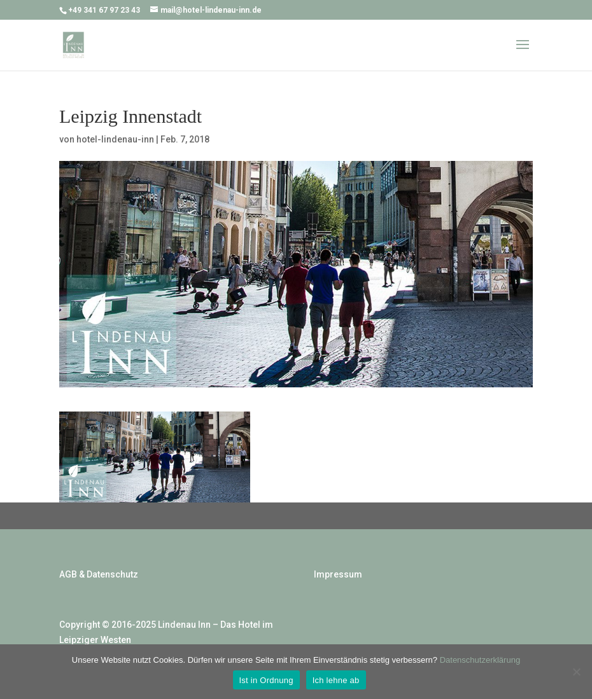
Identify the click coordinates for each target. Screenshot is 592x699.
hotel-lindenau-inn (115, 139)
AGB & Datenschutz (98, 574)
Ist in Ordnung (266, 680)
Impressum (338, 574)
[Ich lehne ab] (576, 671)
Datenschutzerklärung (480, 660)
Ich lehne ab (336, 680)
